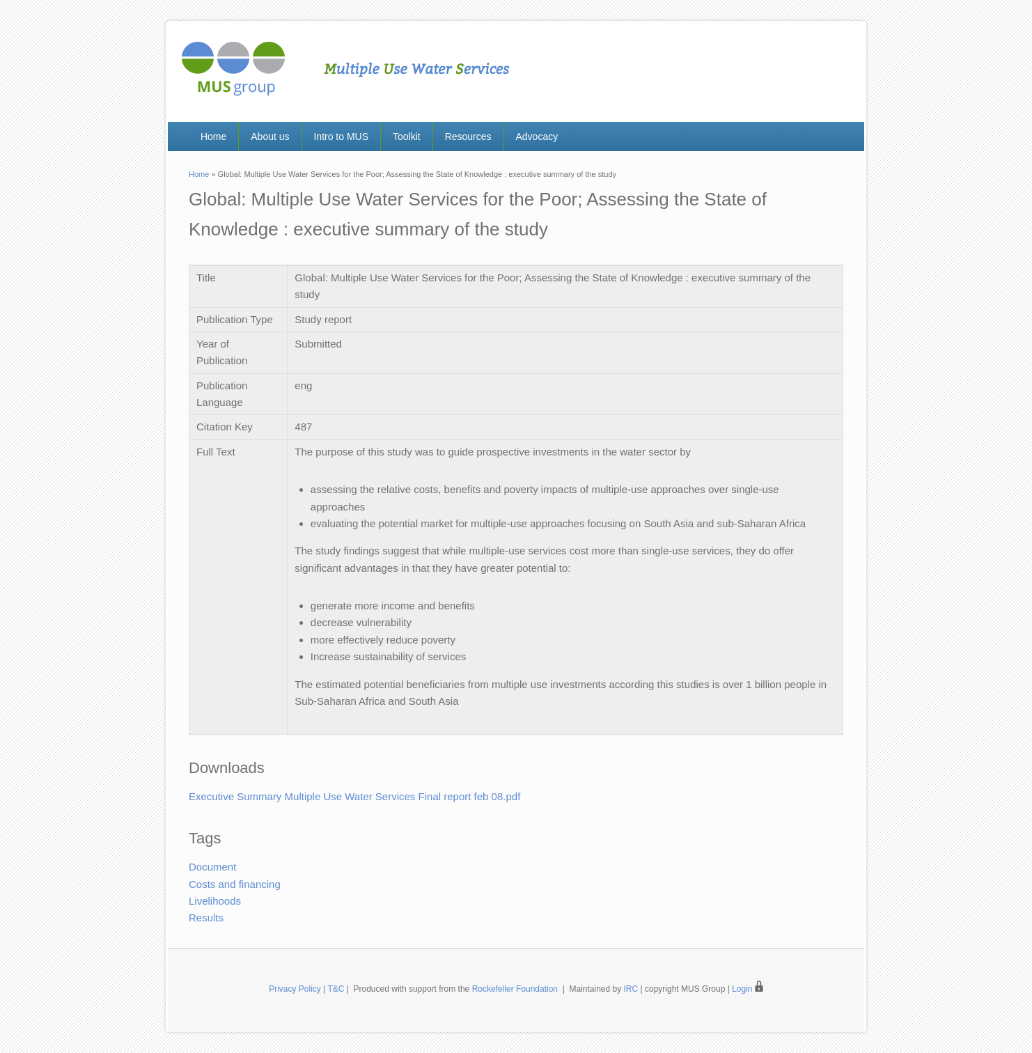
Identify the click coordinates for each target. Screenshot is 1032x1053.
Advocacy (536, 136)
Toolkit (407, 136)
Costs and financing (235, 884)
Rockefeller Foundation (515, 989)
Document (212, 867)
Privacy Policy (295, 989)
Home (213, 136)
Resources (468, 136)
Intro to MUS (340, 136)
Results (206, 917)
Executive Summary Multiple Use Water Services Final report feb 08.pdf (354, 796)
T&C (335, 989)
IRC (631, 989)
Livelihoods (215, 901)
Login (747, 989)
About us (270, 136)
